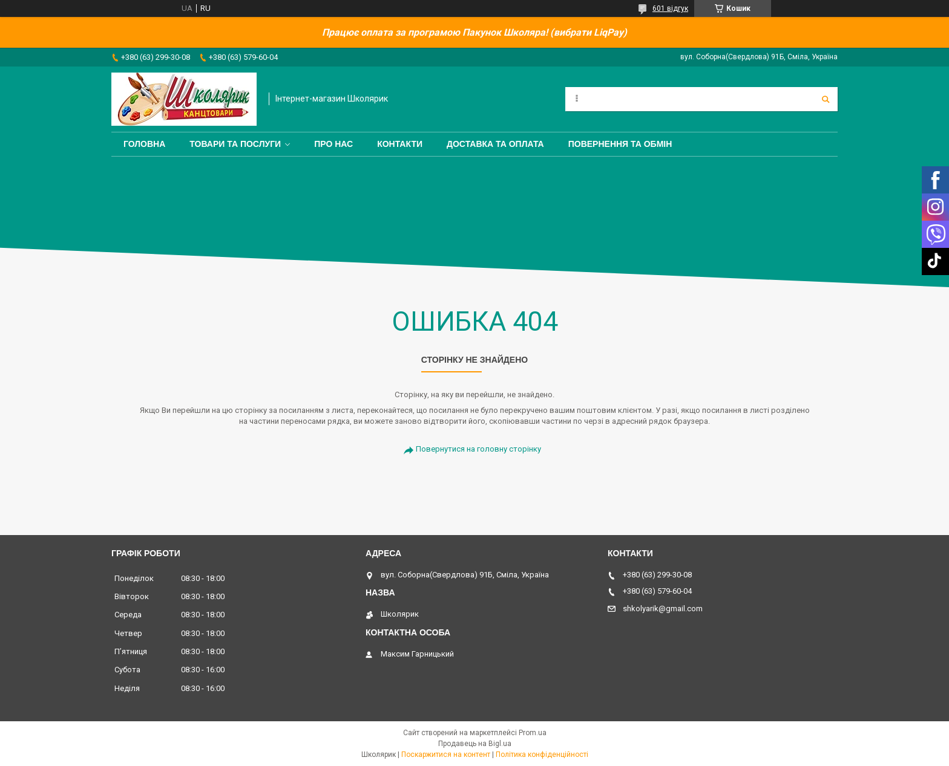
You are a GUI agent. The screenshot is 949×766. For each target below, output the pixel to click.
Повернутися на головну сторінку (478, 448)
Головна (144, 144)
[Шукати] (825, 99)
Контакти (399, 144)
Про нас (333, 144)
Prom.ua (533, 733)
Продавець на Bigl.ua (474, 743)
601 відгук (670, 8)
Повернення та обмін (620, 144)
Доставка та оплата (495, 144)
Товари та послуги (235, 144)
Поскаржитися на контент (445, 754)
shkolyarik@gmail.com (663, 608)
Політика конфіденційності (542, 754)
